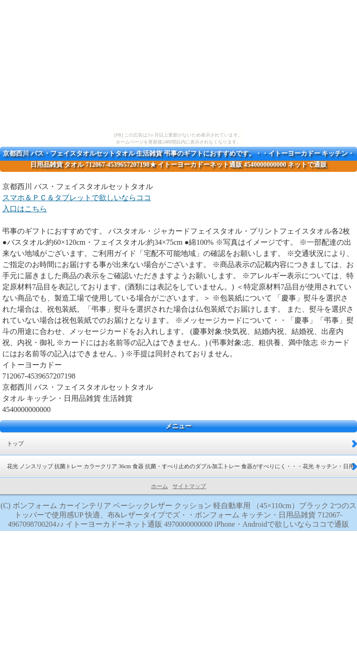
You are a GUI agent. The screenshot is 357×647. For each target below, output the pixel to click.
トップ (15, 443)
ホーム (159, 486)
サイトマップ (189, 486)
